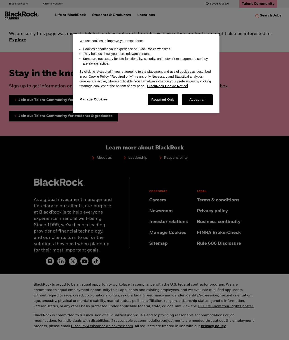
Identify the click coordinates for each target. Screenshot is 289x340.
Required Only (163, 99)
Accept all (197, 99)
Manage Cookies (93, 99)
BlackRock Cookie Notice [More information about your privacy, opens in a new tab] (167, 86)
